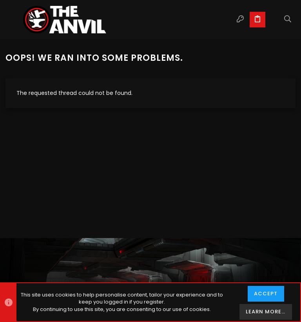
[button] (13, 19)
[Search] (288, 20)
